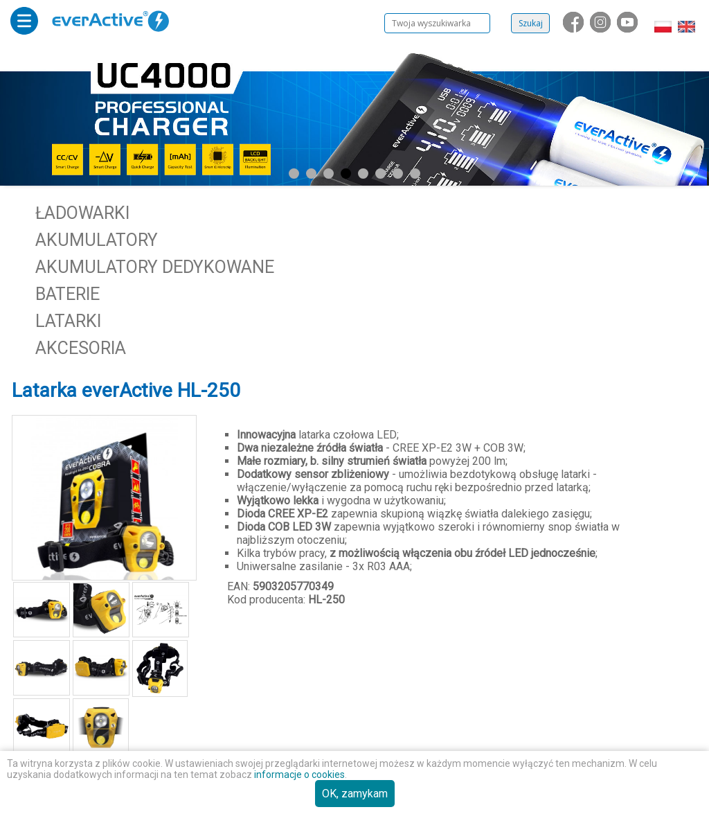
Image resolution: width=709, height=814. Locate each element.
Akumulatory (96, 240)
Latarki (68, 321)
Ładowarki (82, 213)
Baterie (67, 294)
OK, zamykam (355, 793)
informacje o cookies (299, 774)
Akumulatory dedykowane (154, 267)
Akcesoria (80, 348)
